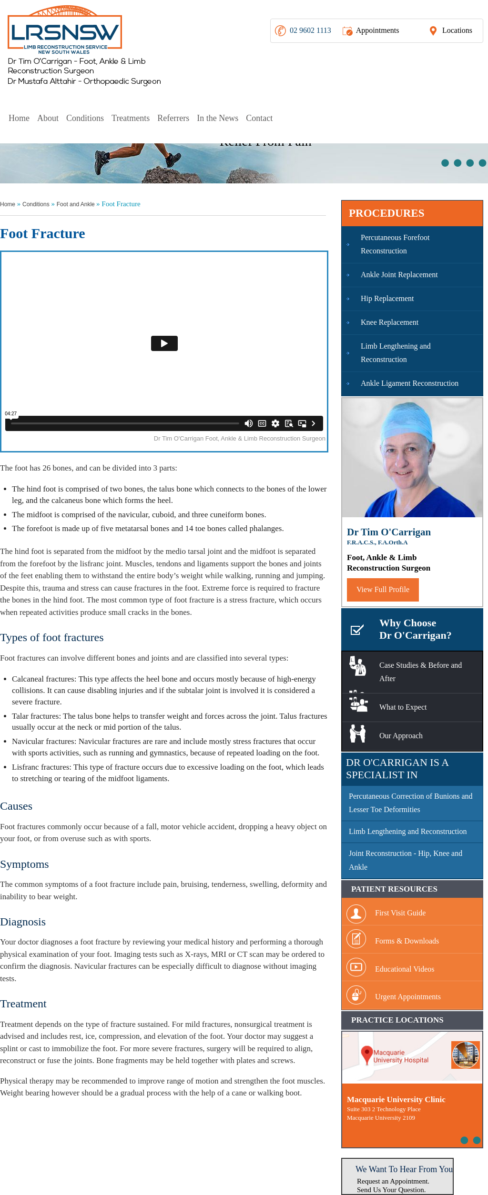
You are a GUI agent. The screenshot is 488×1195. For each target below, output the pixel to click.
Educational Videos (405, 969)
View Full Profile (382, 589)
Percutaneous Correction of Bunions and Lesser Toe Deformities (411, 803)
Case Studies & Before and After (420, 672)
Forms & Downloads (407, 941)
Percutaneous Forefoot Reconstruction (395, 244)
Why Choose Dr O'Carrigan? (415, 629)
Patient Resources (394, 889)
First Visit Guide (400, 913)
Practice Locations (397, 1019)
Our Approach (401, 736)
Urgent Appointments (408, 997)
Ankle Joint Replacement (399, 275)
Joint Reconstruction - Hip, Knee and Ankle (405, 860)
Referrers (173, 118)
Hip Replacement (387, 298)
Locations (457, 30)
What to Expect (403, 707)
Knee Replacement (389, 322)
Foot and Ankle (76, 204)
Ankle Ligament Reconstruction (409, 383)
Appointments (377, 30)
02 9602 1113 (310, 30)
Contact (259, 118)
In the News (217, 118)
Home (19, 118)
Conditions (85, 118)
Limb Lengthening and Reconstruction (396, 353)
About (48, 118)
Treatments (131, 118)
